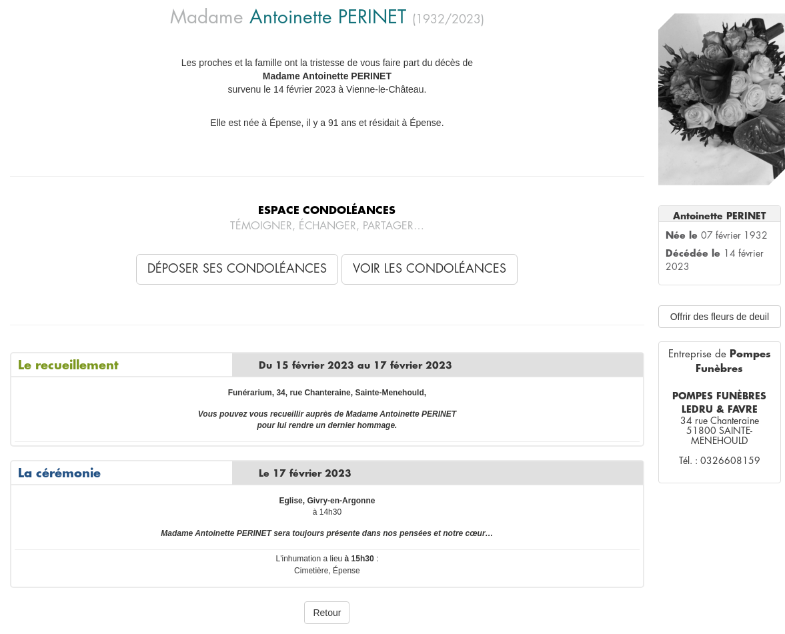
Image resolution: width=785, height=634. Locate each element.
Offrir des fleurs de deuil (719, 316)
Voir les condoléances (429, 269)
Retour (327, 612)
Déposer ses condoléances (237, 269)
